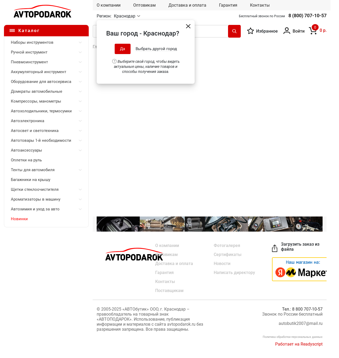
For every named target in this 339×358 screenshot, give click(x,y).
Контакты (260, 5)
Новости (222, 263)
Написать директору (234, 272)
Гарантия (228, 5)
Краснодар (125, 16)
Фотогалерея (227, 245)
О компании (109, 5)
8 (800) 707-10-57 (307, 15)
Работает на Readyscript (299, 344)
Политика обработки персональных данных (293, 337)
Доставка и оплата (187, 5)
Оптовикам (144, 5)
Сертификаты (228, 254)
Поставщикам (169, 290)
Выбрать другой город (156, 48)
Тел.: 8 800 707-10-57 (302, 309)
